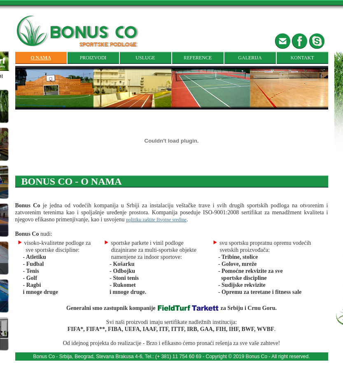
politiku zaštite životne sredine (156, 220)
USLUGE (145, 58)
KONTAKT (302, 58)
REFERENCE (198, 58)
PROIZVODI (93, 58)
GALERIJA (249, 58)
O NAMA (40, 58)
